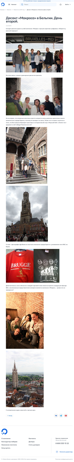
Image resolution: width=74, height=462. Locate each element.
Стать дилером (34, 445)
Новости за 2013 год (19, 9)
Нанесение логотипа (9, 445)
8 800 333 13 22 (62, 443)
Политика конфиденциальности (64, 459)
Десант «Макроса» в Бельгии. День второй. (39, 9)
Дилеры (32, 441)
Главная (2, 9)
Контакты (32, 438)
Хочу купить (5, 448)
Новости (9, 9)
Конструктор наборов (9, 441)
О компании (5, 438)
